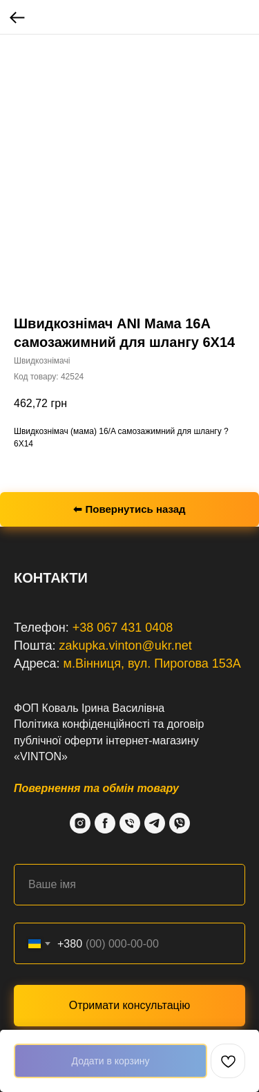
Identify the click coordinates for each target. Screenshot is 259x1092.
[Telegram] (154, 823)
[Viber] (179, 823)
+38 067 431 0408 (123, 627)
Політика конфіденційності (82, 724)
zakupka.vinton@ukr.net (125, 645)
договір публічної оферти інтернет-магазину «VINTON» (109, 740)
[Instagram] (80, 823)
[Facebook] (105, 823)
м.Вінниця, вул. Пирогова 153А (152, 663)
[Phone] (129, 823)
